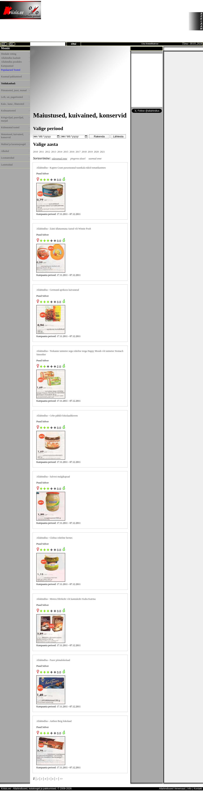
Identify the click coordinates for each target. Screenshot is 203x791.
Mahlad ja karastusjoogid (15, 144)
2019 (90, 151)
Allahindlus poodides (15, 61)
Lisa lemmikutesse (149, 43)
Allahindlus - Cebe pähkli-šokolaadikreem (57, 415)
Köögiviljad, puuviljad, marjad (15, 119)
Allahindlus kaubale (15, 58)
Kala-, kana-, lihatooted (15, 103)
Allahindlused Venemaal (172, 788)
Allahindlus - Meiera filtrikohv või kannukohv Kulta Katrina (66, 598)
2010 (35, 151)
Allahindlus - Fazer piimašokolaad (53, 660)
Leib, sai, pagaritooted (15, 97)
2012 (47, 151)
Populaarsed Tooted (10, 69)
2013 (53, 151)
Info (189, 788)
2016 (72, 151)
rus (11, 43)
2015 (66, 151)
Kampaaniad (7, 65)
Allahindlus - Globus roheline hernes (54, 537)
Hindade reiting (15, 53)
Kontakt (198, 788)
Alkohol (15, 151)
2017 (78, 151)
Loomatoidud (15, 157)
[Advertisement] (65, 21)
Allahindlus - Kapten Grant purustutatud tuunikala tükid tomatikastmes (71, 167)
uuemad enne (95, 158)
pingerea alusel (77, 158)
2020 (96, 151)
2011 (41, 151)
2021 (102, 151)
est (3, 43)
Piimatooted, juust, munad (15, 90)
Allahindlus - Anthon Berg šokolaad (53, 721)
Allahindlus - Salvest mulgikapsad (53, 476)
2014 (59, 151)
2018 (84, 151)
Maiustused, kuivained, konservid (15, 136)
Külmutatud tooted (15, 127)
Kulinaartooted (15, 110)
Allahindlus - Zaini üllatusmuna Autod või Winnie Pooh (63, 228)
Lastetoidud (7, 164)
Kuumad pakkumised (11, 76)
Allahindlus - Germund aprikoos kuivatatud (57, 289)
